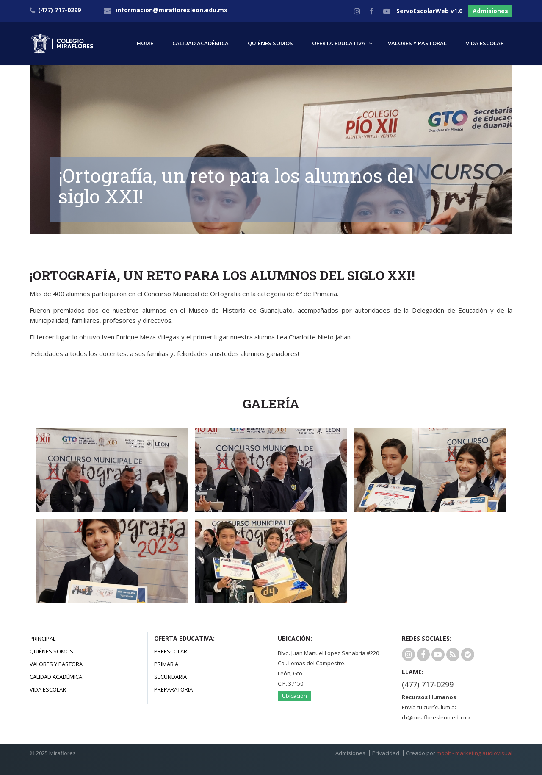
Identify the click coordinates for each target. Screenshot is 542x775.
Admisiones (490, 11)
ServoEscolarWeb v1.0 (429, 11)
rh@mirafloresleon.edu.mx (436, 717)
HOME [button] (145, 43)
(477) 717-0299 (428, 684)
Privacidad (385, 753)
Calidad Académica (56, 677)
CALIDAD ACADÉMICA (200, 43)
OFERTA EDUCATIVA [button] (338, 43)
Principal (42, 638)
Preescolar (170, 651)
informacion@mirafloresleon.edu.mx (171, 10)
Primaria (166, 664)
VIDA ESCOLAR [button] (485, 43)
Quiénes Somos (51, 651)
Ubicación (294, 696)
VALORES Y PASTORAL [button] (417, 43)
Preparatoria (173, 689)
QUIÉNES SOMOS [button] (270, 43)
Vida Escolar (48, 689)
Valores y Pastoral (57, 664)
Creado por (459, 753)
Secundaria (170, 677)
